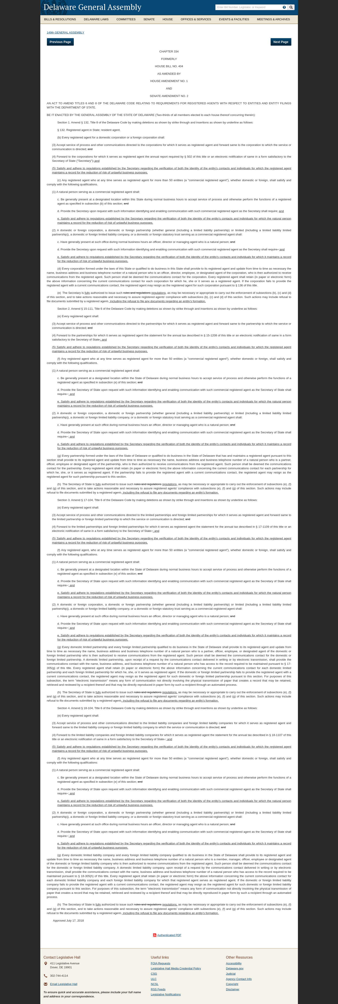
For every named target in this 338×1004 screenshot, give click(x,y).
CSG (154, 973)
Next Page (280, 42)
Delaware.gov (235, 968)
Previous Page (60, 42)
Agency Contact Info (239, 979)
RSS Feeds (158, 989)
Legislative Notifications (166, 994)
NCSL (155, 984)
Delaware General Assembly (92, 7)
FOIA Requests (160, 963)
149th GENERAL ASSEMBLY (65, 32)
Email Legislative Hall (64, 984)
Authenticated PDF (169, 935)
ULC (154, 979)
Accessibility (234, 963)
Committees (126, 19)
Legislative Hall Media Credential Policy (176, 968)
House (168, 19)
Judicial (230, 973)
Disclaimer (232, 989)
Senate (149, 19)
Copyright (232, 984)
